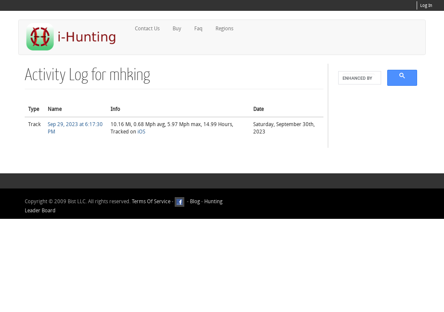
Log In (426, 5)
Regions (224, 29)
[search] (359, 78)
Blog (195, 201)
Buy (177, 29)
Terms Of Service (151, 201)
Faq (198, 29)
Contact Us (147, 29)
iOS (141, 132)
